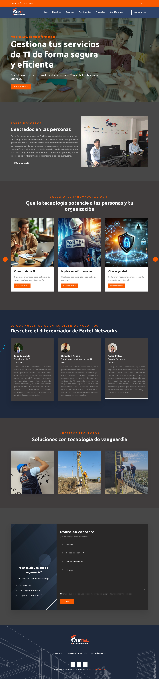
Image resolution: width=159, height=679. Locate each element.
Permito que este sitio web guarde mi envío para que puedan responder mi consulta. (97, 594)
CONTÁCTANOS (98, 653)
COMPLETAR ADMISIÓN (77, 653)
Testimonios (85, 11)
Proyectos (100, 11)
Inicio (45, 11)
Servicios (70, 11)
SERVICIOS (58, 653)
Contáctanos (116, 11)
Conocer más (24, 286)
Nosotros (56, 11)
